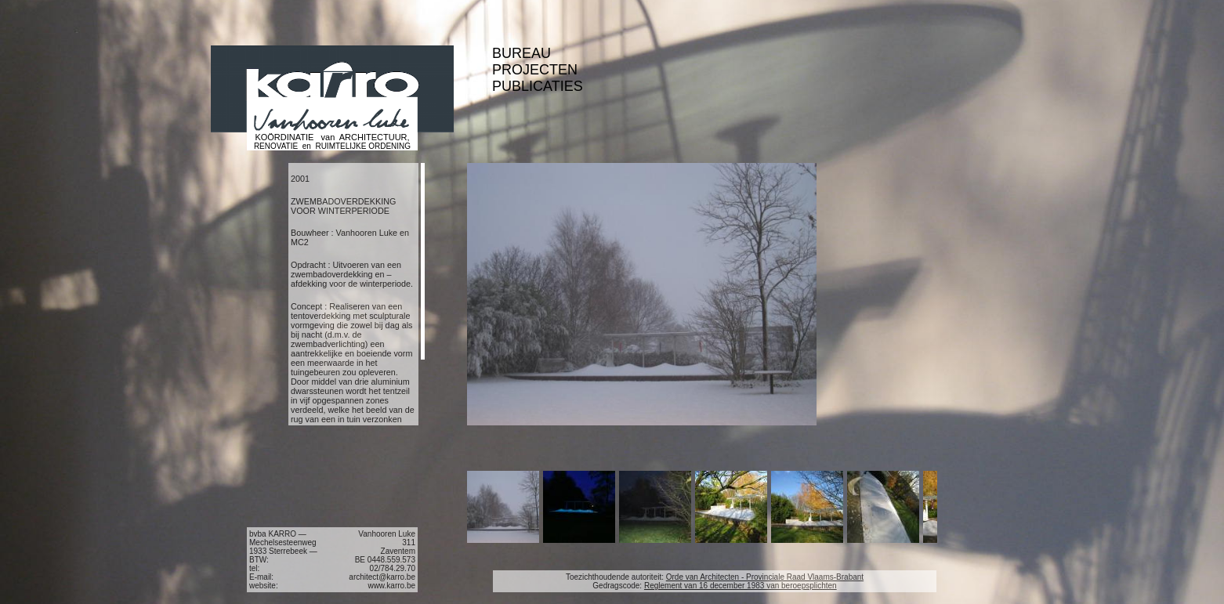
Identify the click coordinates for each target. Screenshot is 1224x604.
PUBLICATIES (537, 86)
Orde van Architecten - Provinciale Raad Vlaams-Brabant (765, 577)
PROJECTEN (535, 70)
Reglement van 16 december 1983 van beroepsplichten (740, 585)
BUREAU (521, 53)
